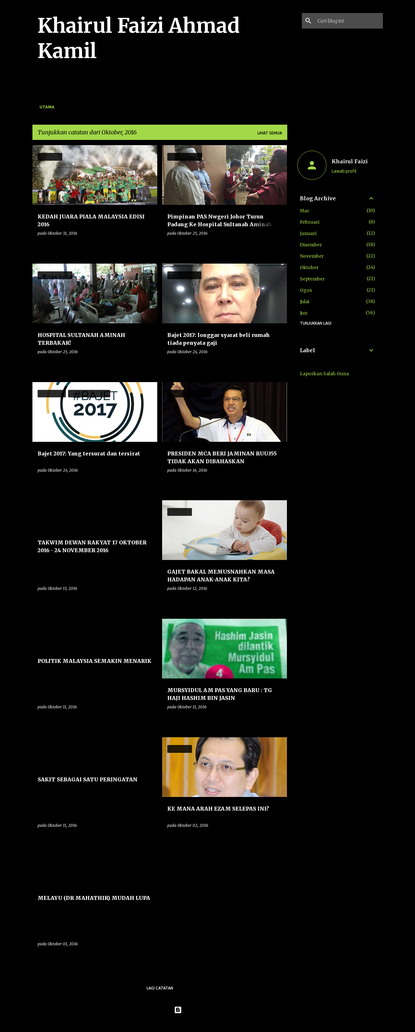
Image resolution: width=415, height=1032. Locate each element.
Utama (47, 107)
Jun (303, 313)
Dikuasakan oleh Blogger (207, 1010)
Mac (305, 211)
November (312, 256)
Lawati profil (344, 171)
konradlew (221, 1023)
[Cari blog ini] (349, 21)
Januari (308, 233)
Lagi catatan (160, 988)
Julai (304, 302)
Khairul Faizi (350, 161)
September (312, 279)
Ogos (306, 290)
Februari (309, 222)
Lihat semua (269, 133)
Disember (311, 245)
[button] (148, 246)
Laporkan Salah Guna (324, 374)
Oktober (309, 267)
